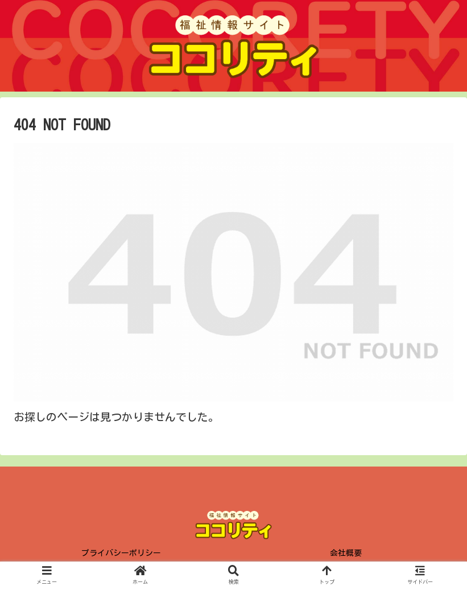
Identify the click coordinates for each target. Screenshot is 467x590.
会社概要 (346, 553)
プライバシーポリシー (121, 553)
